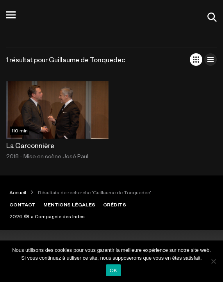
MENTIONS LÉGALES (69, 204)
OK (113, 270)
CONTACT (22, 204)
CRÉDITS (114, 204)
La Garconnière (30, 145)
